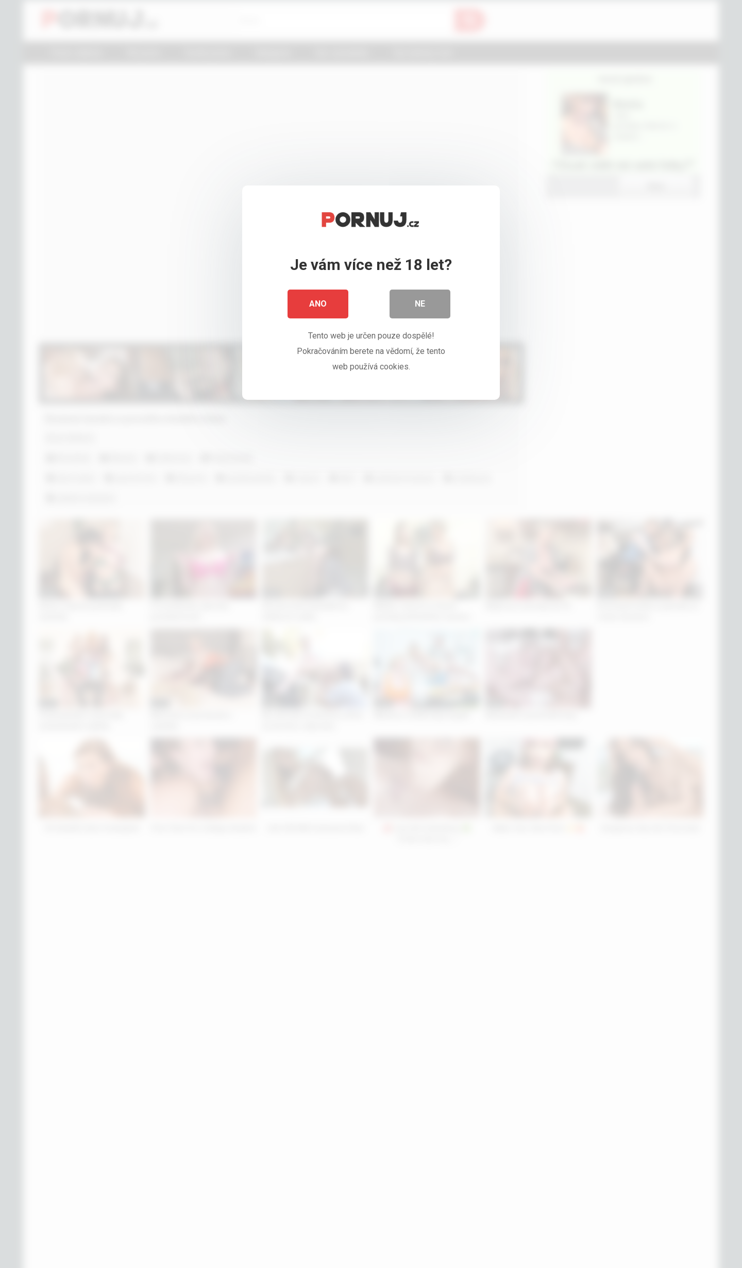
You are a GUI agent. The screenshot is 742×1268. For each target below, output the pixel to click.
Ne (420, 304)
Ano (318, 304)
